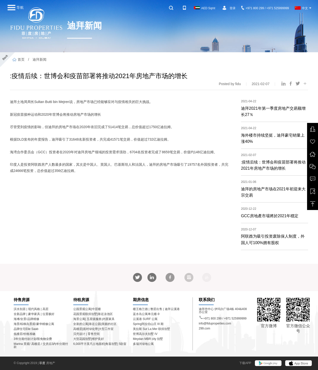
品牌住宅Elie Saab (26, 329)
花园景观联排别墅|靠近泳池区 (93, 314)
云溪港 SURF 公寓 (145, 319)
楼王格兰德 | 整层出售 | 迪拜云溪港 (156, 309)
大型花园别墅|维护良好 (88, 339)
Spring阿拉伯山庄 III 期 (148, 324)
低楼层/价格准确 (24, 334)
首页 (18, 59)
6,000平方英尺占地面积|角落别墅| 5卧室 (99, 344)
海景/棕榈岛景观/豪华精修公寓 (34, 324)
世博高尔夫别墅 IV (145, 334)
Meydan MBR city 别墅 (148, 339)
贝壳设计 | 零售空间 (86, 334)
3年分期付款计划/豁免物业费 (33, 339)
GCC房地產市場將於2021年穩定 (269, 216)
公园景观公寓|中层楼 (87, 309)
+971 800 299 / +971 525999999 (265, 8)
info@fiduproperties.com (215, 323)
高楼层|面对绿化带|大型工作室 (93, 329)
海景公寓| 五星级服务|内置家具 (94, 319)
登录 (233, 8)
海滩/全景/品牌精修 (26, 319)
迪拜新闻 (39, 59)
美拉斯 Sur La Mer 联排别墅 (151, 329)
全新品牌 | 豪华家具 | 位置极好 (34, 314)
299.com (204, 328)
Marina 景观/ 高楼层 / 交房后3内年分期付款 (41, 345)
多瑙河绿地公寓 (143, 344)
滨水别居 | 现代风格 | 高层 (31, 309)
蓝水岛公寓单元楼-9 (146, 314)
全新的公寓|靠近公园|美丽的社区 (95, 324)
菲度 (42, 363)
